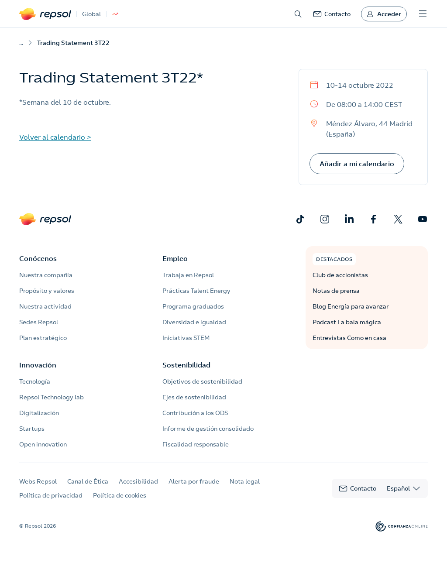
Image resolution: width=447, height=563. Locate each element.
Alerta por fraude (193, 481)
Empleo (175, 258)
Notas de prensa (336, 291)
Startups (32, 429)
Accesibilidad (138, 481)
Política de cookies (119, 495)
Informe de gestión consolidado (208, 429)
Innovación (37, 364)
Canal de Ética (87, 481)
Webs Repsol (38, 481)
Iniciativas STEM (186, 338)
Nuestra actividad (45, 306)
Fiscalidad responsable (195, 444)
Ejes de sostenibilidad (194, 397)
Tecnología (34, 381)
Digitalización (39, 413)
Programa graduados (193, 306)
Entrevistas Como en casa (349, 338)
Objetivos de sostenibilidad (202, 381)
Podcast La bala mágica (347, 322)
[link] (332, 14)
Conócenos (38, 258)
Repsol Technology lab (51, 397)
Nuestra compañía (45, 275)
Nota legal (245, 481)
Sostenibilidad (186, 364)
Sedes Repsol (38, 322)
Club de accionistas (340, 275)
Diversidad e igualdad (194, 322)
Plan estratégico (43, 338)
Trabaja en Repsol (188, 275)
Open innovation (43, 444)
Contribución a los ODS (195, 413)
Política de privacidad (51, 495)
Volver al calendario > (55, 137)
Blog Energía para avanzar (351, 306)
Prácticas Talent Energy (196, 291)
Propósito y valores (46, 291)
